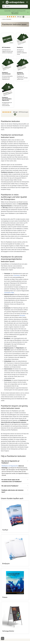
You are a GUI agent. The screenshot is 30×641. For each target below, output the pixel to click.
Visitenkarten (16, 275)
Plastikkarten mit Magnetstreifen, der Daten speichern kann (22, 78)
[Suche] (16, 6)
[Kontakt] (2, 638)
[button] (15, 462)
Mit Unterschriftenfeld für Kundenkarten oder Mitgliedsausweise (7, 78)
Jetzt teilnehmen (15, 13)
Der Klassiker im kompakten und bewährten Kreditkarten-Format (22, 52)
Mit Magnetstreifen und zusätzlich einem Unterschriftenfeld (7, 104)
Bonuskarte (22, 315)
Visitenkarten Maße (9, 292)
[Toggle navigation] (3, 2)
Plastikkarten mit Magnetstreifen (10, 466)
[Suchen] (3, 6)
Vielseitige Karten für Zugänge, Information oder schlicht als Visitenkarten (7, 51)
